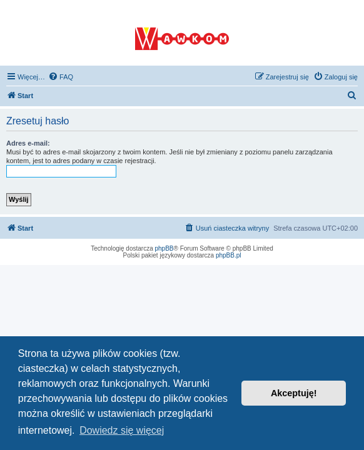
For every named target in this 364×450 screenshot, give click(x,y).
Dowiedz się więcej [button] (121, 430)
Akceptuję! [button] (294, 393)
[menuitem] (60, 76)
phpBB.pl (228, 255)
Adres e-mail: (28, 143)
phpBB (164, 248)
